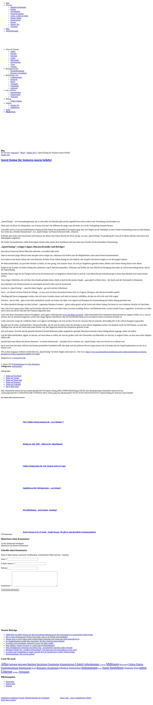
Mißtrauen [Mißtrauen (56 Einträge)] (112, 667)
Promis (13, 22)
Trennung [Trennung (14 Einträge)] (128, 670)
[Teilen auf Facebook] (13, 376)
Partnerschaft (15, 20)
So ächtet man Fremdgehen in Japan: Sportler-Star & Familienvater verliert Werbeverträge (40, 655)
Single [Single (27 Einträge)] (105, 670)
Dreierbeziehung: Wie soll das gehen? (20, 657)
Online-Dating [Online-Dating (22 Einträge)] (135, 667)
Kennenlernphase (17, 14)
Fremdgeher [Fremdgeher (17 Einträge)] (54, 667)
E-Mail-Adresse (8, 564)
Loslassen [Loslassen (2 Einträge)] (103, 667)
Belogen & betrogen (18, 7)
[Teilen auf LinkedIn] (13, 384)
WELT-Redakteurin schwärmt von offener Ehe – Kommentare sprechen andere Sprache (39, 650)
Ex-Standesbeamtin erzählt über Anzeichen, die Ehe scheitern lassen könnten (35, 644)
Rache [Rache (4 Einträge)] (34, 671)
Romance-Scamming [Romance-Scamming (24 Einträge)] (47, 670)
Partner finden (15, 18)
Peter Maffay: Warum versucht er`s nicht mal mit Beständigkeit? (30, 648)
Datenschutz (10, 687)
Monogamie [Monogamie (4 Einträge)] (123, 667)
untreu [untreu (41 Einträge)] (143, 670)
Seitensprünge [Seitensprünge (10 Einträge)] (75, 671)
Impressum (10, 684)
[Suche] (8, 110)
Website (4, 568)
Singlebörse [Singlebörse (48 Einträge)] (117, 670)
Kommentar (6, 589)
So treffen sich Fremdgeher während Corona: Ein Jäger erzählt (29, 646)
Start (7, 3)
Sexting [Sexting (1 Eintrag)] (100, 671)
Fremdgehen (15, 12)
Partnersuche (17, 366)
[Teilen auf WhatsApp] (14, 380)
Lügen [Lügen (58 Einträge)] (79, 667)
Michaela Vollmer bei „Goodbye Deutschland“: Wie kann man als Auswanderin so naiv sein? (41, 653)
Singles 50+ (15, 24)
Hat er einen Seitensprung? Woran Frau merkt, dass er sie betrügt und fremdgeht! (37, 640)
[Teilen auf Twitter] (12, 378)
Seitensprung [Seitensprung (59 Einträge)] (89, 670)
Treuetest (14, 27)
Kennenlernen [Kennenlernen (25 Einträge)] (67, 667)
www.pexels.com (19, 358)
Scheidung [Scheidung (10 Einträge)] (63, 671)
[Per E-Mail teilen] (12, 387)
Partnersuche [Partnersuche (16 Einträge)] (25, 670)
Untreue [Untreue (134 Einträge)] (6, 674)
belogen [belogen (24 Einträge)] (13, 667)
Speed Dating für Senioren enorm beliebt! (26, 160)
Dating (13, 9)
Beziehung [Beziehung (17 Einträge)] (42, 667)
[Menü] (10, 112)
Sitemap (9, 689)
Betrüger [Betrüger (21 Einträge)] (31, 667)
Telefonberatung (12, 31)
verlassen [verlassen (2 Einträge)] (15, 675)
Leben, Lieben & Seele (19, 16)
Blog (7, 29)
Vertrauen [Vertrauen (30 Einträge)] (24, 674)
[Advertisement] (76, 131)
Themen (9, 5)
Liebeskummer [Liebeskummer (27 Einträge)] (91, 667)
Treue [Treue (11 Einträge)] (136, 671)
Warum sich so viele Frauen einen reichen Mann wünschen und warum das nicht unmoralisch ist (42, 642)
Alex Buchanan (34, 364)
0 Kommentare (18, 364)
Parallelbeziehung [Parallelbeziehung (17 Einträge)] (9, 670)
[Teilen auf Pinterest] (13, 382)
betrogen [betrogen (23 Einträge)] (22, 667)
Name (4, 559)
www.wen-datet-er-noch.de (73, 315)
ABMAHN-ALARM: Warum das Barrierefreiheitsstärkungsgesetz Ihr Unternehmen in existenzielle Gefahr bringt (49, 638)
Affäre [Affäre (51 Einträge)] (5, 667)
